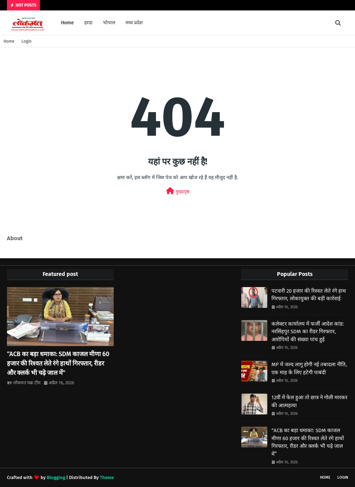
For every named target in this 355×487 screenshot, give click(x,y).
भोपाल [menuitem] (109, 23)
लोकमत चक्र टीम (27, 382)
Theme (107, 477)
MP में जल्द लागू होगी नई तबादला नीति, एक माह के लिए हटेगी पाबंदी (309, 368)
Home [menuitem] (67, 23)
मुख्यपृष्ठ (177, 191)
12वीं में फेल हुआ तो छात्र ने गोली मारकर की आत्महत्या (309, 401)
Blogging (56, 477)
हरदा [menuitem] (88, 23)
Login (26, 41)
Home (9, 41)
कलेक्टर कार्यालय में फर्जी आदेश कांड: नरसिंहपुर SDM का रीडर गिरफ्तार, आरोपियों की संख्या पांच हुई (307, 332)
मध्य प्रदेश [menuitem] (134, 23)
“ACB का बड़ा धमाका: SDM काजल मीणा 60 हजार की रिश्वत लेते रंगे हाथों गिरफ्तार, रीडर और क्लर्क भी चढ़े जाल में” (58, 363)
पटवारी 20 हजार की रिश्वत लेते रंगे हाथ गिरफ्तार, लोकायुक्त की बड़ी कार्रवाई (308, 295)
